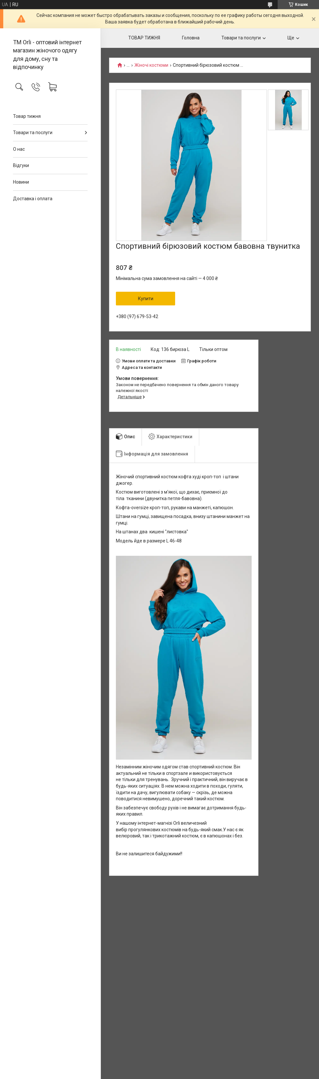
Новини (21, 182)
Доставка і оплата (32, 198)
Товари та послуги (32, 132)
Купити (145, 298)
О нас (19, 149)
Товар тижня (27, 116)
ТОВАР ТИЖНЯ (144, 37)
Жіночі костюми (151, 65)
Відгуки (21, 165)
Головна (191, 37)
